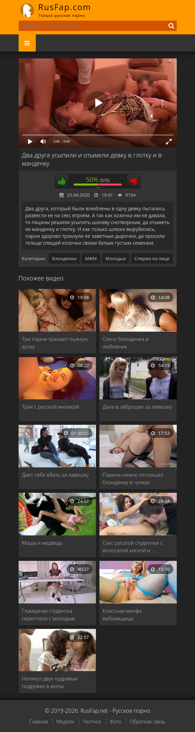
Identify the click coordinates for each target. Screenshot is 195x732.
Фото (115, 721)
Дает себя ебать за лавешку (55, 474)
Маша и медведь (42, 542)
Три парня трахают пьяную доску (55, 342)
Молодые (116, 258)
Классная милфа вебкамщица (122, 614)
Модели (65, 721)
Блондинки (64, 258)
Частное (92, 721)
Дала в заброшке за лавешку (137, 406)
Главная (39, 721)
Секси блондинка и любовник (126, 342)
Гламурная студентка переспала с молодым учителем (48, 614)
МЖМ (91, 258)
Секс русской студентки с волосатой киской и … (133, 546)
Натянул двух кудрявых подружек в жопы (50, 682)
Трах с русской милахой (50, 406)
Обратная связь (147, 721)
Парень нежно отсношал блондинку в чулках (133, 478)
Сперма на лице (152, 258)
